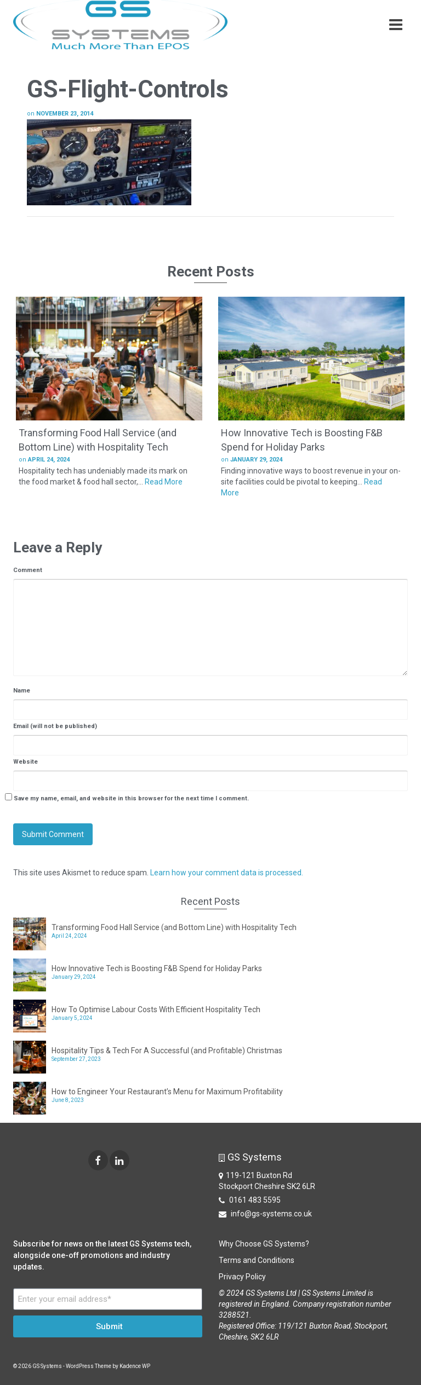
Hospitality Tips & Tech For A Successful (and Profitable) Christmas (167, 1050)
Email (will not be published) (55, 726)
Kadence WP (135, 1366)
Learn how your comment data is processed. (226, 872)
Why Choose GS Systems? (264, 1243)
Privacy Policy (242, 1276)
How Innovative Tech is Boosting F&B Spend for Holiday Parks (157, 968)
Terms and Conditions (256, 1260)
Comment (27, 570)
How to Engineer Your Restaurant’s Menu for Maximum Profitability (167, 1091)
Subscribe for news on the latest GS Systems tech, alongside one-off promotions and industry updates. (102, 1255)
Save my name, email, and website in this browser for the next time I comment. (131, 798)
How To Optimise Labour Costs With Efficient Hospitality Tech (156, 1009)
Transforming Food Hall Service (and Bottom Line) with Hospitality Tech (174, 927)
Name (21, 690)
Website (25, 761)
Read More (164, 481)
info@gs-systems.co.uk (265, 1213)
